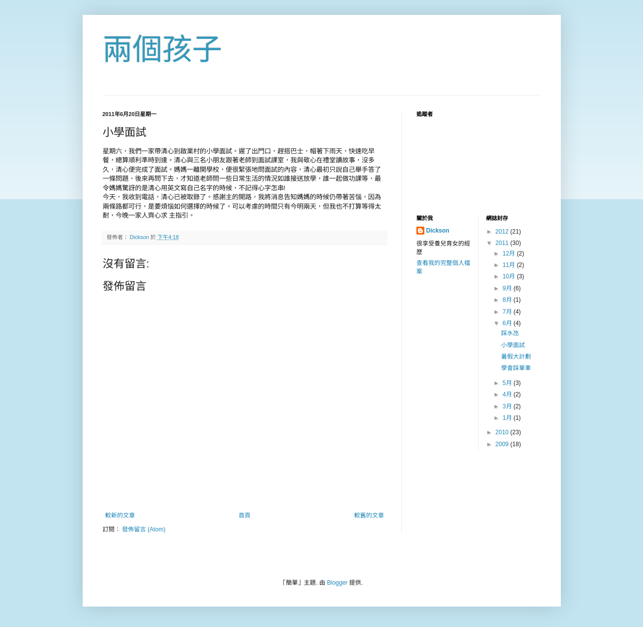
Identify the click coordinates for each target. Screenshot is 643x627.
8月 (508, 299)
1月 (508, 417)
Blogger (337, 582)
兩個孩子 (162, 49)
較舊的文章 (369, 515)
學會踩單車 (516, 368)
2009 (503, 444)
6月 (508, 323)
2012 (503, 231)
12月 (510, 253)
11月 (510, 264)
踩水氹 (510, 333)
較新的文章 (120, 515)
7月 (508, 311)
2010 (503, 432)
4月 (508, 394)
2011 (503, 243)
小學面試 (513, 345)
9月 (508, 288)
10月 (510, 276)
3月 (508, 406)
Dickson (438, 230)
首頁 (245, 515)
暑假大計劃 (516, 356)
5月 (508, 382)
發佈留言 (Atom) (143, 529)
